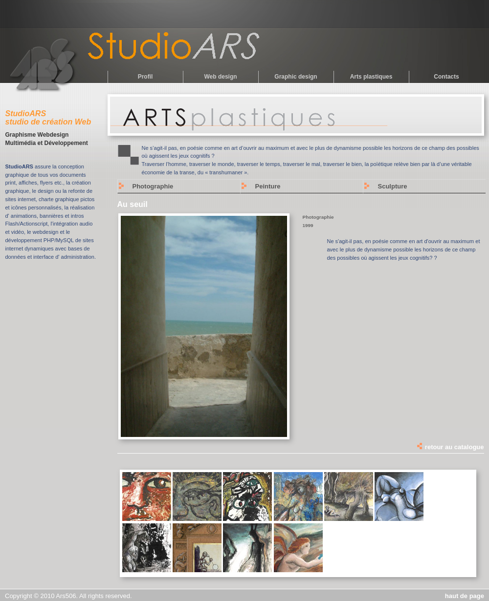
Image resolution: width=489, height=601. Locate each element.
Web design (220, 76)
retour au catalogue (450, 447)
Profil (145, 76)
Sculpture (392, 186)
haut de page (464, 596)
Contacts (446, 76)
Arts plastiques (371, 76)
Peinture (268, 186)
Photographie (153, 186)
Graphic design (295, 76)
